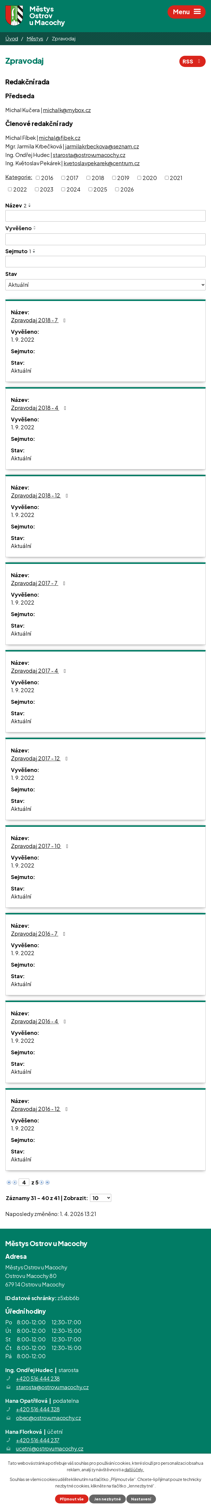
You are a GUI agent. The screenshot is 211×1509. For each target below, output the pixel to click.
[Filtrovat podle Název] (105, 216)
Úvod (11, 38)
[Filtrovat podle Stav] (105, 284)
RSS (193, 61)
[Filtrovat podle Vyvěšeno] (105, 239)
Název (16, 205)
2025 (100, 189)
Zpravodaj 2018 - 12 (40, 495)
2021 (176, 177)
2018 (98, 177)
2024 (73, 189)
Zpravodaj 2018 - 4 (40, 407)
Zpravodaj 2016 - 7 (39, 933)
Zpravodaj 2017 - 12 (40, 758)
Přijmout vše (72, 1499)
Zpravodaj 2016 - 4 (39, 1021)
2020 (150, 177)
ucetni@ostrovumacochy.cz (49, 1448)
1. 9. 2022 (22, 339)
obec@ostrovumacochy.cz (48, 1417)
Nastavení (141, 1499)
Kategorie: (18, 177)
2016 (47, 177)
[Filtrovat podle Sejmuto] (105, 262)
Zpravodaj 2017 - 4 (39, 670)
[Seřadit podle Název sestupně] (30, 206)
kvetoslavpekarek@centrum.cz (102, 163)
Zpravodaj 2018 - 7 (39, 320)
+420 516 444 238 (38, 1378)
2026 (127, 189)
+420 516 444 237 (37, 1440)
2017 (72, 177)
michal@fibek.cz (59, 137)
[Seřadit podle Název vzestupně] (30, 204)
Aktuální (21, 370)
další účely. (134, 1469)
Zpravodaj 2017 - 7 (39, 583)
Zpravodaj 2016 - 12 (40, 1108)
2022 (20, 189)
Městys (35, 38)
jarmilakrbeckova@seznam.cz (102, 146)
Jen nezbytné (107, 1499)
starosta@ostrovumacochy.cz (89, 154)
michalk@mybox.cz (67, 110)
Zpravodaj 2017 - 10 (41, 845)
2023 (46, 189)
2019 (123, 177)
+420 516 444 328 (38, 1409)
